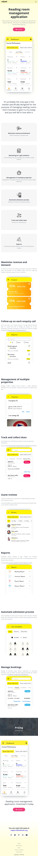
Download (19, 29)
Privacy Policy (19, 852)
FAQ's (19, 847)
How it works (19, 845)
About (19, 843)
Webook (22, 854)
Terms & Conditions (19, 849)
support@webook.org (19, 830)
